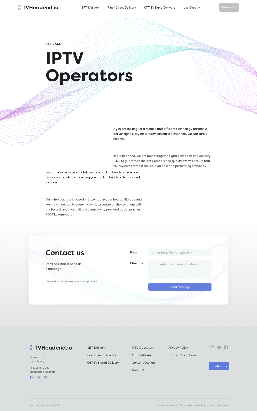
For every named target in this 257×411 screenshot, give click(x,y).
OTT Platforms (142, 355)
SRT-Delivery (91, 7)
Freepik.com (223, 404)
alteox (46, 405)
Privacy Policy (178, 347)
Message (136, 272)
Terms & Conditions (182, 355)
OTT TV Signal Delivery (159, 7)
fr (45, 377)
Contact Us (229, 7)
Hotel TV (138, 370)
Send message (180, 295)
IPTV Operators (143, 347)
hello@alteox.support (42, 371)
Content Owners (143, 362)
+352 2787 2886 (39, 367)
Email (134, 261)
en (31, 377)
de (39, 377)
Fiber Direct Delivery (122, 7)
